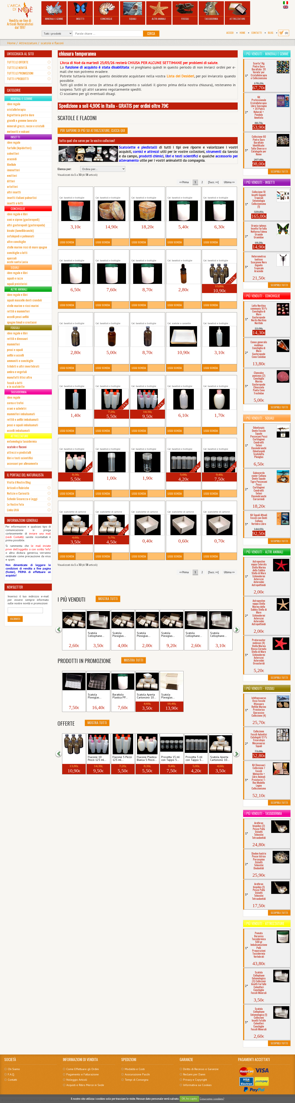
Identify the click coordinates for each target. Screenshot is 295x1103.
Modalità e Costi (135, 1069)
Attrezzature (237, 11)
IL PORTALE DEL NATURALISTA (25, 475)
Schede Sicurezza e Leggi (22, 498)
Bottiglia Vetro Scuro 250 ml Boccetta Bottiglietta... (146, 317)
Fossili (185, 11)
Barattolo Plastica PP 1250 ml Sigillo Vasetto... (111, 254)
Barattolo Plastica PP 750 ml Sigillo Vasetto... (218, 191)
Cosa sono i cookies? (212, 1098)
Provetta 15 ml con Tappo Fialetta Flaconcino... (147, 442)
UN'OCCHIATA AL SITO (20, 54)
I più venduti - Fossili (259, 688)
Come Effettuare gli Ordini (82, 1069)
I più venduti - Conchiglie (262, 296)
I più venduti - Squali (259, 418)
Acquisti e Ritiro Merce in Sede (85, 1085)
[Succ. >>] (213, 182)
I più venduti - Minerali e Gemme (266, 54)
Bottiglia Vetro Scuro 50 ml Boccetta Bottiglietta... (74, 317)
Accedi (230, 32)
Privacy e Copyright (195, 1080)
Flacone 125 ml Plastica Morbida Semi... (74, 380)
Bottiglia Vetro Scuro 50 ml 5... (73, 759)
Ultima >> (229, 182)
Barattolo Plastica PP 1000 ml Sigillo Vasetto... (75, 254)
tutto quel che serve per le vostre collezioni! (87, 141)
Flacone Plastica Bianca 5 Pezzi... (147, 759)
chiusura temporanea (77, 53)
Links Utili (13, 510)
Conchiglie (106, 11)
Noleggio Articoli (76, 1080)
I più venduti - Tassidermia (263, 813)
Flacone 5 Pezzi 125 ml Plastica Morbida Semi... (110, 380)
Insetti (80, 11)
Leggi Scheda (67, 242)
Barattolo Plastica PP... (120, 696)
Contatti (256, 32)
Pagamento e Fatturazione (82, 1074)
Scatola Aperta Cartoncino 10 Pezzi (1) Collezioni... (75, 505)
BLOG (270, 32)
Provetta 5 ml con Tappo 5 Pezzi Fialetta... (182, 442)
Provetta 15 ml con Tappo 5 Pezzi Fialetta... (219, 442)
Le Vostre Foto (15, 504)
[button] (61, 630)
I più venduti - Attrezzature (264, 923)
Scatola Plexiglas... (70, 635)
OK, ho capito (189, 1098)
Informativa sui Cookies (197, 1085)
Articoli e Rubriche (18, 487)
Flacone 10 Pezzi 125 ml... (97, 759)
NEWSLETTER (15, 587)
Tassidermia (211, 11)
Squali (133, 11)
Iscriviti (15, 619)
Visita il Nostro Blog (19, 482)
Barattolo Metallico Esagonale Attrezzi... (144, 191)
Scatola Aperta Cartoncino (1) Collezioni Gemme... (147, 505)
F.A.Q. (11, 1074)
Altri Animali (159, 11)
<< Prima (184, 182)
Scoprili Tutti (279, 171)
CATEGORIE (13, 90)
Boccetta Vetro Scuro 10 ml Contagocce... (182, 254)
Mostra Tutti (108, 598)
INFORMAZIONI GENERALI (22, 520)
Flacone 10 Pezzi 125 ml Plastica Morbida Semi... (146, 380)
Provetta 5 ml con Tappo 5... (194, 759)
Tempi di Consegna (136, 1080)
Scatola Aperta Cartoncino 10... (146, 696)
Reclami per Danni (194, 1074)
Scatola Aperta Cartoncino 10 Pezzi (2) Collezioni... (111, 505)
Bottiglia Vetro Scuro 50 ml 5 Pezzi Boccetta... (218, 254)
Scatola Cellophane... (96, 635)
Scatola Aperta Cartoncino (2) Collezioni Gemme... (183, 505)
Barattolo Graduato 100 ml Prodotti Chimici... (73, 191)
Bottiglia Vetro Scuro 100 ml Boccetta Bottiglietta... (110, 317)
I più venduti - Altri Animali (264, 552)
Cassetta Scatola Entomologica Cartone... (182, 317)
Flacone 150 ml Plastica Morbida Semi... (218, 317)
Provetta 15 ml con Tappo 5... (170, 759)
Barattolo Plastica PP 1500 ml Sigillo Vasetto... (146, 254)
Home (242, 32)
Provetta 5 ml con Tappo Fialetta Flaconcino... (110, 442)
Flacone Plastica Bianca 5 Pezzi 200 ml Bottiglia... (74, 442)
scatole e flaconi (52, 43)
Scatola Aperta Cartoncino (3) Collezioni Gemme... (219, 505)
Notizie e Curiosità (18, 493)
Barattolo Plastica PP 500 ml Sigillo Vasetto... (182, 191)
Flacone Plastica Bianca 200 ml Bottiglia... (217, 380)
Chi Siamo (14, 1069)
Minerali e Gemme (54, 11)
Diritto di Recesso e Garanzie (201, 1069)
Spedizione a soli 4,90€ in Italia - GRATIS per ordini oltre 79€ (113, 106)
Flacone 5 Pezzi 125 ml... (122, 759)
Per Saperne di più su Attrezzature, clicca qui (92, 130)
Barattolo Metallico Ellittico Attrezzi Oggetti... (111, 191)
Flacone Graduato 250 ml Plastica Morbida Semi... (183, 380)
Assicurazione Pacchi (137, 1074)
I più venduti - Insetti (260, 182)
